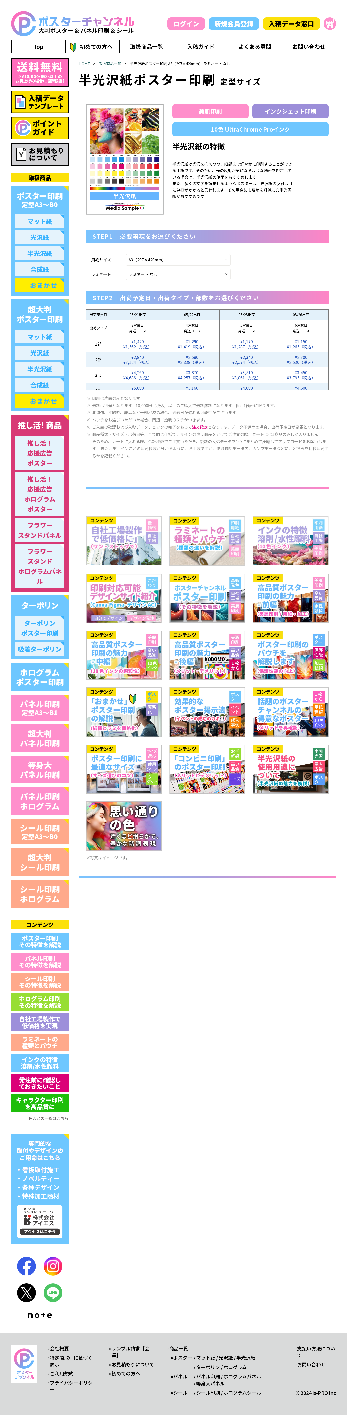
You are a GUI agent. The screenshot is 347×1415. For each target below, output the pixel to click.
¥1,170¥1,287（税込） (246, 344)
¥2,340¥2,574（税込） (246, 359)
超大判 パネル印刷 (40, 738)
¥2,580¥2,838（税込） (192, 359)
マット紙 (205, 1357)
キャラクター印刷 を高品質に (40, 1103)
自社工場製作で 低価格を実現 (40, 1022)
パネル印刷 (39, 707)
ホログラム (235, 1367)
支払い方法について (316, 1351)
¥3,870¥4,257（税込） (192, 375)
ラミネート (101, 274)
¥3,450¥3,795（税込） (301, 375)
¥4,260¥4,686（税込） (137, 375)
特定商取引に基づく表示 (71, 1361)
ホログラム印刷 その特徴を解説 (40, 1001)
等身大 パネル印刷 (40, 769)
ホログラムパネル (242, 1376)
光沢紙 (226, 1357)
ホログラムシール (242, 1392)
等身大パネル (210, 1383)
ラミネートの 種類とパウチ (40, 1042)
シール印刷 (39, 831)
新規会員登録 (233, 23)
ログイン (186, 23)
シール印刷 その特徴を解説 (40, 981)
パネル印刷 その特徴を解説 (40, 961)
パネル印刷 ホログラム (40, 800)
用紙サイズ (101, 260)
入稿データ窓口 (291, 23)
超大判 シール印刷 (40, 861)
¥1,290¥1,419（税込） (192, 344)
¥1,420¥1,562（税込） (137, 344)
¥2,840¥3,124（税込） (137, 359)
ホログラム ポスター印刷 (40, 676)
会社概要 (59, 1348)
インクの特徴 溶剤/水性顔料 (40, 1062)
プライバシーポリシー (71, 1386)
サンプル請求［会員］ (130, 1351)
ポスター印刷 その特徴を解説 (40, 941)
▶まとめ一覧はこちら (49, 1118)
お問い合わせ (311, 1364)
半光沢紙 (245, 1357)
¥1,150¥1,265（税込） (301, 344)
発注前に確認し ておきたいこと (40, 1083)
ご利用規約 (62, 1373)
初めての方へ (126, 1373)
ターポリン (208, 1367)
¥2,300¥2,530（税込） (301, 359)
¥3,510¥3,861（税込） (246, 375)
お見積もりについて (133, 1364)
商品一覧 (178, 1348)
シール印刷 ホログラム (40, 893)
